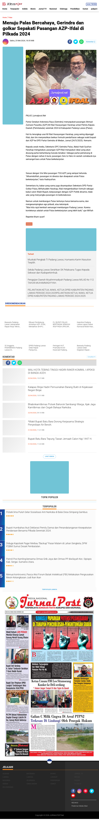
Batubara (31, 774)
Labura (6, 778)
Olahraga (63, 9)
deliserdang (8, 788)
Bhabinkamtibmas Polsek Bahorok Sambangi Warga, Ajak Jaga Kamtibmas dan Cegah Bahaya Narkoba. (61, 409)
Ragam (77, 781)
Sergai (5, 784)
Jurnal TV (43, 9)
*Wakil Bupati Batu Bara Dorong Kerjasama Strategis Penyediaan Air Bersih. (59, 425)
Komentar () (90, 42)
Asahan (6, 774)
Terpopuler (14, 9)
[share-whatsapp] (81, 41)
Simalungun (32, 784)
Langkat (53, 778)
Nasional (53, 9)
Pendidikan (75, 9)
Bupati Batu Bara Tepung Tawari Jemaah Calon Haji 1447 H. (62, 442)
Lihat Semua (49, 457)
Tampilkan (91, 357)
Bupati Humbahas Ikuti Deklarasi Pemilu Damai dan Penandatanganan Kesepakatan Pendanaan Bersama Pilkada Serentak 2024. (49, 532)
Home (4, 9)
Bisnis (33, 9)
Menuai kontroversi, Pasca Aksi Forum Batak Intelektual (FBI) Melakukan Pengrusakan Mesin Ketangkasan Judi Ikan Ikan (49, 577)
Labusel (30, 778)
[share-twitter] (75, 41)
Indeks (25, 9)
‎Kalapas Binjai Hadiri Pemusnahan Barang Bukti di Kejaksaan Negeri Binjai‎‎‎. (58, 390)
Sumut (85, 9)
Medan (77, 778)
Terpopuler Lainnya (49, 590)
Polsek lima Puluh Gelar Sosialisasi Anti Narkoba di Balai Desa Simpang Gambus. (50, 514)
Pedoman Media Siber (80, 807)
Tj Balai (77, 784)
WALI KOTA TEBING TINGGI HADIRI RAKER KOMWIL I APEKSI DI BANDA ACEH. (59, 373)
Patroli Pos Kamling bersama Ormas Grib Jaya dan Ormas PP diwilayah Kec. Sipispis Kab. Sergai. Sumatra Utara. (49, 561)
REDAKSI (75, 803)
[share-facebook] (70, 41)
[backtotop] (49, 762)
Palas (12, 17)
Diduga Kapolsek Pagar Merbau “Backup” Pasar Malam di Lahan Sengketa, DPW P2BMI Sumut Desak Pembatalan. (51, 546)
